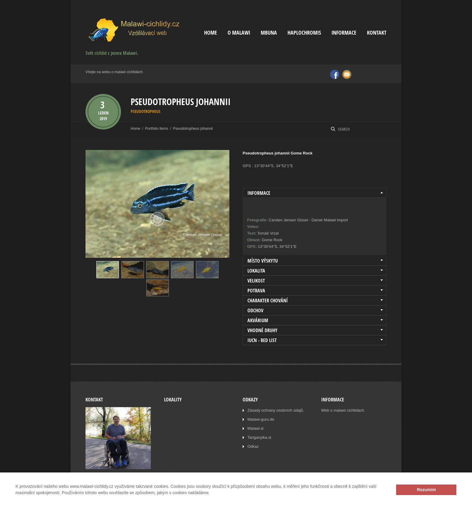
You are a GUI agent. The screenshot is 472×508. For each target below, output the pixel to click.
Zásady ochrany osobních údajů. (275, 410)
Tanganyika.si (259, 437)
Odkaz (253, 446)
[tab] (315, 193)
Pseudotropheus (145, 111)
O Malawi (239, 32)
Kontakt (377, 32)
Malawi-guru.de (260, 419)
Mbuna (269, 32)
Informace (343, 32)
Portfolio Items (156, 128)
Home (210, 32)
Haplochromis (304, 32)
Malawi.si (255, 428)
